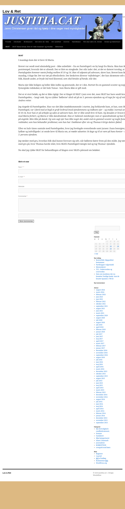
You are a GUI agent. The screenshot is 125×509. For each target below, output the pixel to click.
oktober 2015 (101, 374)
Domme (66, 42)
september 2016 (102, 355)
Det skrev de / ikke (42, 42)
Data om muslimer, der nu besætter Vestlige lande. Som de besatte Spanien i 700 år (107, 276)
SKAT (7, 47)
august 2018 (100, 322)
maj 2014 (99, 406)
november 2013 (102, 420)
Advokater (17, 42)
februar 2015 (101, 392)
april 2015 (99, 388)
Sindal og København (112, 42)
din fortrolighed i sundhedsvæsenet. (103, 430)
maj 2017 (99, 339)
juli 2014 (99, 402)
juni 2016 (99, 362)
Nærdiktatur (76, 42)
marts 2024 (100, 292)
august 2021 (100, 308)
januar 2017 (100, 348)
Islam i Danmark (102, 440)
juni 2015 (99, 383)
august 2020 (100, 318)
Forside (8, 42)
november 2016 (102, 353)
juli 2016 (99, 360)
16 (110, 246)
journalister (100, 443)
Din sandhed (56, 42)
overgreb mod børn (103, 447)
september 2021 (102, 306)
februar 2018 (101, 329)
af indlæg (101, 458)
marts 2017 (100, 343)
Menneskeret (101, 267)
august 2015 (100, 378)
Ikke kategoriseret (102, 438)
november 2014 (102, 397)
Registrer (99, 454)
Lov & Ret (12, 11)
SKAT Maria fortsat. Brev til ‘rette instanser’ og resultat (32, 47)
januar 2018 (100, 332)
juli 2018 (99, 325)
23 (110, 249)
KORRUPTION (101, 445)
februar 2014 (101, 413)
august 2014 (100, 399)
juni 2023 (99, 297)
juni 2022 (99, 299)
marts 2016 (100, 369)
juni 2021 (99, 311)
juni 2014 (99, 404)
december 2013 (101, 418)
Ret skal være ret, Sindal (92, 42)
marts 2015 (100, 390)
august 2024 (100, 290)
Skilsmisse (59, 47)
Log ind (99, 456)
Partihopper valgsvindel (105, 265)
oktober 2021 (101, 304)
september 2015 (102, 376)
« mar (96, 254)
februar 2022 (101, 301)
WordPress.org (101, 463)
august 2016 (100, 357)
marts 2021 (100, 313)
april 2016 (99, 367)
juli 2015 (99, 381)
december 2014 (101, 395)
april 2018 (99, 327)
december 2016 (101, 350)
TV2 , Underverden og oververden (104, 270)
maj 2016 (99, 364)
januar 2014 (100, 416)
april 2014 (99, 409)
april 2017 (99, 341)
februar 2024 (101, 294)
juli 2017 (99, 334)
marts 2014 (100, 411)
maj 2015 (99, 385)
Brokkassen (28, 42)
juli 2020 (99, 320)
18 (118, 246)
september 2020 (102, 315)
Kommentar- (102, 461)
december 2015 (101, 371)
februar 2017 (101, 346)
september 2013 (102, 423)
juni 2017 (99, 336)
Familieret (100, 436)
